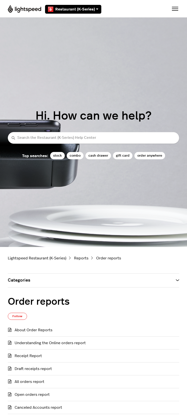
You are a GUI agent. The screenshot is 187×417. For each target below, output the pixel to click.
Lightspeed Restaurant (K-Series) (37, 258)
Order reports (108, 258)
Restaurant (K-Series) (73, 9)
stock (57, 155)
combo (75, 155)
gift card (123, 155)
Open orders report (32, 395)
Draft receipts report (33, 369)
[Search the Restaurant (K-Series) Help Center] (93, 138)
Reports (81, 258)
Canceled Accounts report (38, 407)
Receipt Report (28, 356)
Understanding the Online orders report (50, 343)
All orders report (29, 382)
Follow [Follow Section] (17, 316)
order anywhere (149, 155)
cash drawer (98, 155)
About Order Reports (33, 330)
